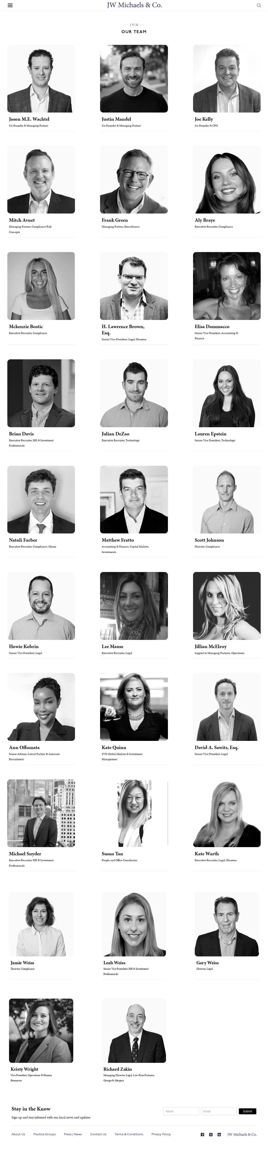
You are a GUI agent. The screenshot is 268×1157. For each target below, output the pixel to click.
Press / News (73, 1134)
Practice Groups (45, 1134)
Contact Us (98, 1134)
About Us (18, 1134)
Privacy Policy (161, 1134)
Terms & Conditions (129, 1134)
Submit (247, 1111)
